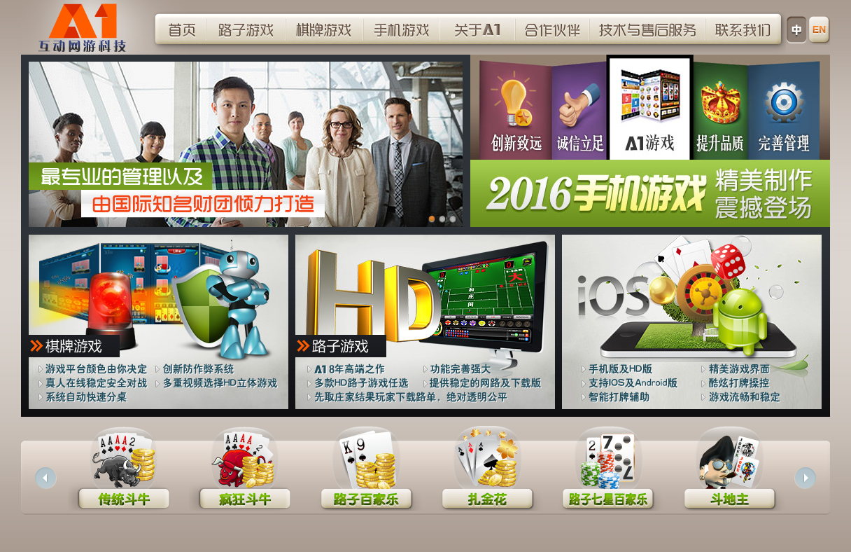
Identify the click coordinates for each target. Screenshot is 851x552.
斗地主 (728, 474)
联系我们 (744, 29)
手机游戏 (401, 29)
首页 (180, 29)
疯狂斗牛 (244, 474)
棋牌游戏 (324, 29)
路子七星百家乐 (607, 474)
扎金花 (486, 474)
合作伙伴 (553, 29)
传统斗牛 (123, 474)
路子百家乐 (365, 474)
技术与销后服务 (648, 29)
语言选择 (820, 29)
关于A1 (478, 29)
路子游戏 (246, 29)
